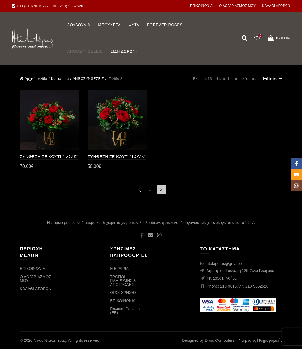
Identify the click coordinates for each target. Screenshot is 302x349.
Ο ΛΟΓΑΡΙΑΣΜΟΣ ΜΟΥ (237, 6)
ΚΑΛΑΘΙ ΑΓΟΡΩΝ (276, 6)
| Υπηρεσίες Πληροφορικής (259, 340)
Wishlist (259, 36)
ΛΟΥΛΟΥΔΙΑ (78, 25)
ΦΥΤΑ (133, 25)
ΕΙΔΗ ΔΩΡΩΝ (123, 51)
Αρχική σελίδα (36, 79)
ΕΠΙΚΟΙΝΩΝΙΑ (201, 6)
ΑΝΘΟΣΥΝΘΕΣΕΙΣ (85, 51)
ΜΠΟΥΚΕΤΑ (109, 25)
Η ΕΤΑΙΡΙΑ (119, 268)
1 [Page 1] (150, 189)
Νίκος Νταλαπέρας (49, 340)
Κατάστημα (60, 79)
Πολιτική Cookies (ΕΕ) (125, 311)
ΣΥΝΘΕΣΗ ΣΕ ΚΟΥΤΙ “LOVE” (49, 156)
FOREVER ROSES (165, 25)
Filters (270, 78)
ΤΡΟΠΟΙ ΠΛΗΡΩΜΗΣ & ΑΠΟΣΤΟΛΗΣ (123, 280)
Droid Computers (219, 340)
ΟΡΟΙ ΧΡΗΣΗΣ (123, 292)
